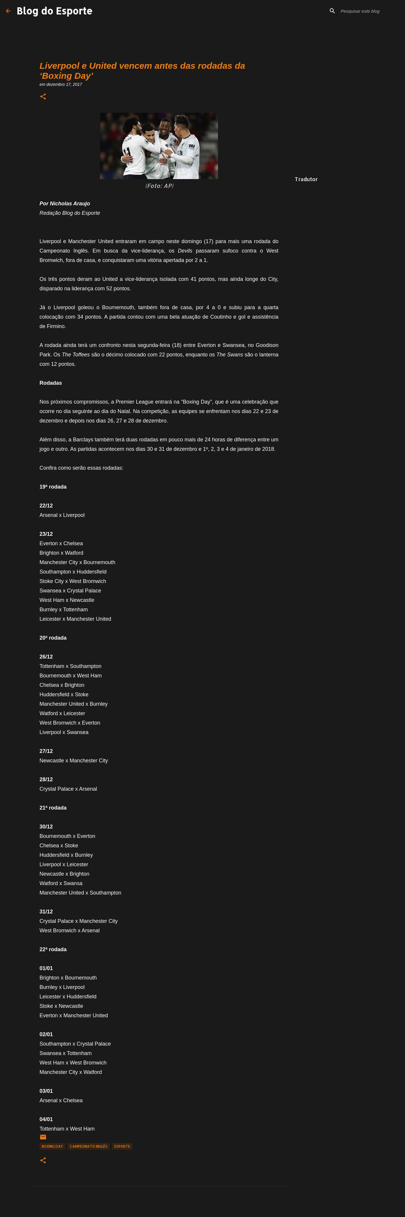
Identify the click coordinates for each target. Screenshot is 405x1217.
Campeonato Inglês (88, 1146)
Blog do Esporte (55, 11)
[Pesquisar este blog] (369, 11)
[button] (43, 97)
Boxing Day (52, 1146)
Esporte (122, 1146)
